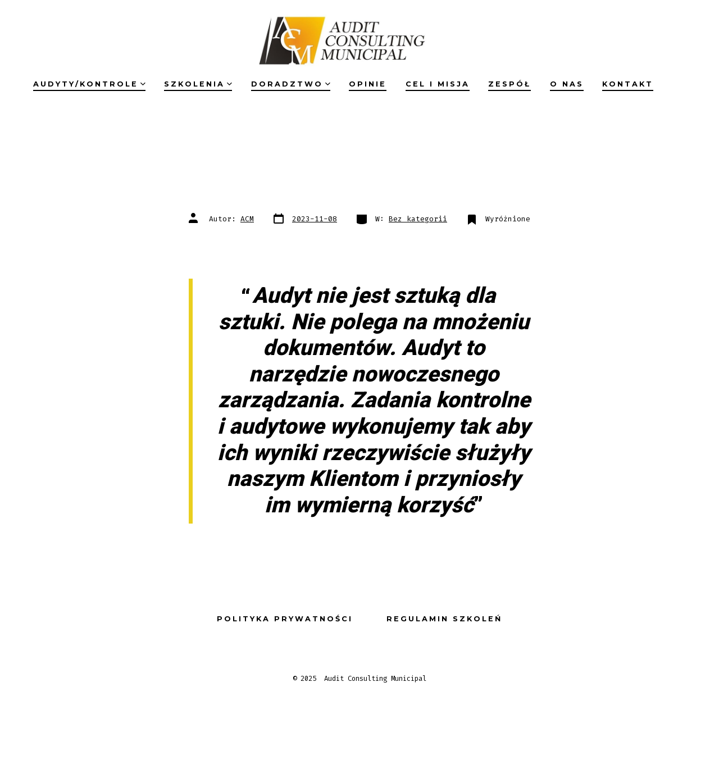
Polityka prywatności (285, 619)
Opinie (367, 84)
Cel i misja (438, 84)
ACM (247, 219)
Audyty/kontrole (89, 84)
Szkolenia (198, 84)
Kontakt (627, 84)
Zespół (509, 84)
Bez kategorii (418, 219)
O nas (567, 84)
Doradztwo (290, 84)
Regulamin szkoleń (444, 619)
